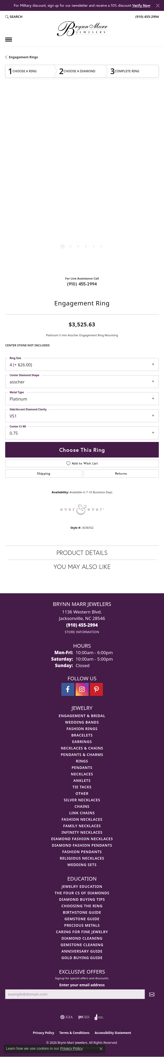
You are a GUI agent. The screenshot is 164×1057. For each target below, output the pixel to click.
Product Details (82, 552)
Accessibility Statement (113, 1033)
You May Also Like (82, 566)
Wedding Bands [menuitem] (82, 722)
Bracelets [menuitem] (82, 735)
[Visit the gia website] (66, 1017)
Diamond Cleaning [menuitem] (82, 938)
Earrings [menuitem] (82, 741)
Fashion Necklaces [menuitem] (82, 819)
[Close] (157, 5)
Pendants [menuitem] (81, 767)
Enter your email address (81, 984)
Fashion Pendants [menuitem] (82, 851)
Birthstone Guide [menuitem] (82, 912)
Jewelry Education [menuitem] (82, 886)
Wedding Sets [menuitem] (82, 864)
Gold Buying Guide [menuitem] (81, 957)
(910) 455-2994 (82, 284)
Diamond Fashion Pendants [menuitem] (82, 845)
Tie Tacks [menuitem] (82, 786)
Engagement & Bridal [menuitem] (82, 715)
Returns (121, 473)
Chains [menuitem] (82, 806)
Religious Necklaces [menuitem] (82, 858)
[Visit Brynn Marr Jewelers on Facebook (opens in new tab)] (67, 689)
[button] (14, 16)
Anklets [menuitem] (81, 780)
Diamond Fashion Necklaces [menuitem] (82, 838)
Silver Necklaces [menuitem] (82, 799)
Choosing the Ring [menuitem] (81, 905)
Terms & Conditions (74, 1033)
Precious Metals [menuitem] (82, 925)
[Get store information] (82, 632)
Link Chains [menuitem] (82, 812)
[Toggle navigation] (8, 39)
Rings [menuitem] (82, 761)
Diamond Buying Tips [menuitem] (82, 899)
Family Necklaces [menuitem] (82, 825)
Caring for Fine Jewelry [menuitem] (82, 931)
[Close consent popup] (101, 1048)
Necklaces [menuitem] (82, 774)
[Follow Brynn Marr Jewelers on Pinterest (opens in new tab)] (96, 689)
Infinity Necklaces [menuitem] (82, 832)
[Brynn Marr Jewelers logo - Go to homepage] (82, 28)
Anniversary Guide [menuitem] (81, 951)
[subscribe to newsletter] (152, 994)
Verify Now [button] (141, 5)
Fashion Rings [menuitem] (82, 728)
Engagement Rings (23, 57)
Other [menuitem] (82, 793)
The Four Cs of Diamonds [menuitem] (82, 892)
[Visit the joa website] (99, 1017)
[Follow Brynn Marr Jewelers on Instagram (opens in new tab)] (82, 689)
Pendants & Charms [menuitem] (82, 754)
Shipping (43, 473)
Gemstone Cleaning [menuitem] (82, 944)
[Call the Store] (82, 625)
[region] (82, 181)
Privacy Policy (43, 1033)
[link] (146, 16)
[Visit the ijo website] (84, 1017)
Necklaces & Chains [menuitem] (82, 748)
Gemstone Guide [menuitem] (82, 918)
